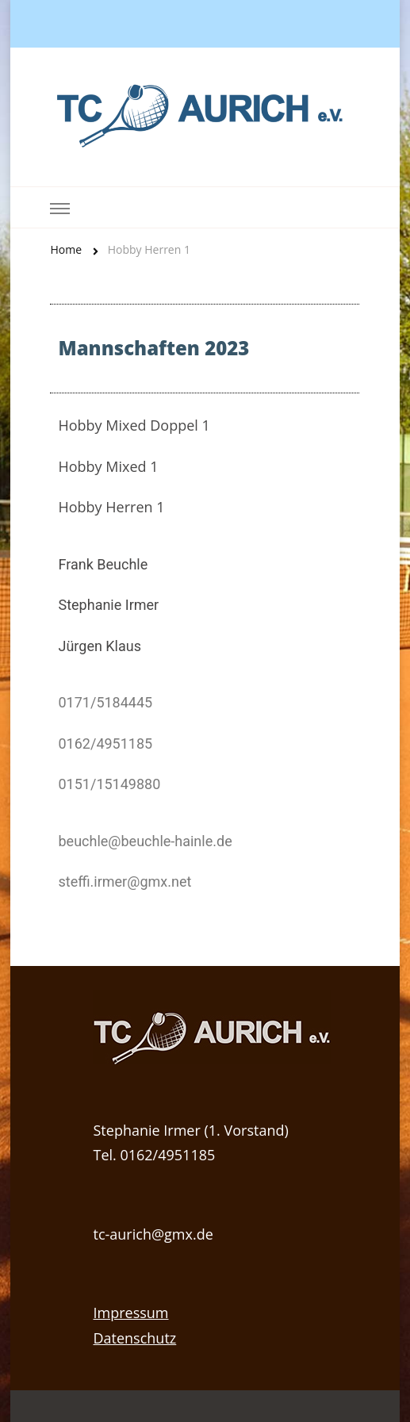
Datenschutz (134, 1337)
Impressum (130, 1312)
